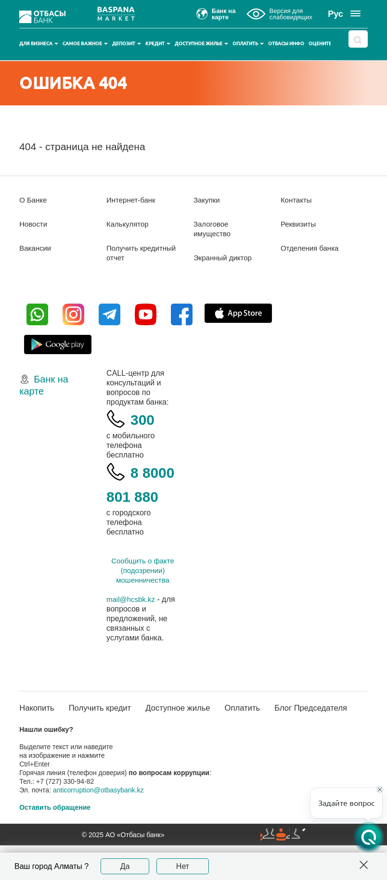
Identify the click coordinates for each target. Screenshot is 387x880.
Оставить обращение (54, 842)
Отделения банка (312, 248)
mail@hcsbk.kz (132, 623)
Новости (34, 224)
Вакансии (36, 248)
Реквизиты (299, 224)
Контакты (297, 200)
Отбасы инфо (286, 43)
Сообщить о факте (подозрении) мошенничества (142, 594)
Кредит (157, 43)
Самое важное (85, 43)
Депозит (126, 43)
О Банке (34, 200)
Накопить (38, 732)
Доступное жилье (201, 43)
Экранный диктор (225, 258)
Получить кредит (91, 737)
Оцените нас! (326, 43)
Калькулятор (129, 224)
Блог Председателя (319, 737)
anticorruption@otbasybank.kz (98, 825)
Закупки (207, 200)
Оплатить (248, 43)
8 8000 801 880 (141, 495)
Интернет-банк (132, 200)
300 (144, 418)
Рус (335, 14)
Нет (182, 866)
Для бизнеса (38, 43)
